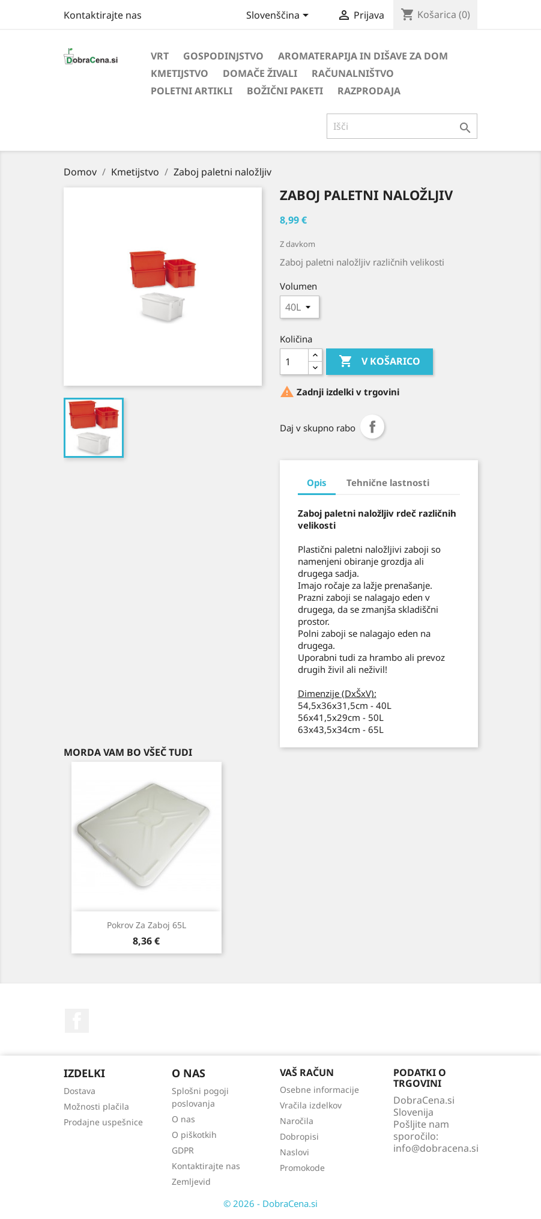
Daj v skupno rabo (372, 427)
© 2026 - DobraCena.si (270, 1203)
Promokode (302, 1167)
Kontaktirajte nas (103, 15)
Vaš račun (307, 1072)
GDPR (183, 1150)
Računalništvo (353, 73)
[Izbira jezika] (279, 16)
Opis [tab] (317, 482)
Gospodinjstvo (223, 55)
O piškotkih (194, 1134)
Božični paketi (285, 90)
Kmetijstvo (179, 73)
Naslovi (294, 1152)
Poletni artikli (191, 90)
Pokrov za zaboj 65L (146, 925)
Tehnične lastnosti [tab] (387, 482)
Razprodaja (368, 90)
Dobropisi (299, 1136)
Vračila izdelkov (311, 1105)
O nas (183, 1119)
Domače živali (260, 73)
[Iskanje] (402, 126)
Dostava (79, 1090)
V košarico (379, 361)
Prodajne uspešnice (103, 1122)
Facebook (77, 1021)
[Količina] (294, 361)
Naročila (296, 1120)
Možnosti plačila (96, 1106)
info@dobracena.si (436, 1148)
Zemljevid (191, 1181)
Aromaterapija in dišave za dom (363, 55)
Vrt (160, 55)
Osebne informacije (319, 1089)
